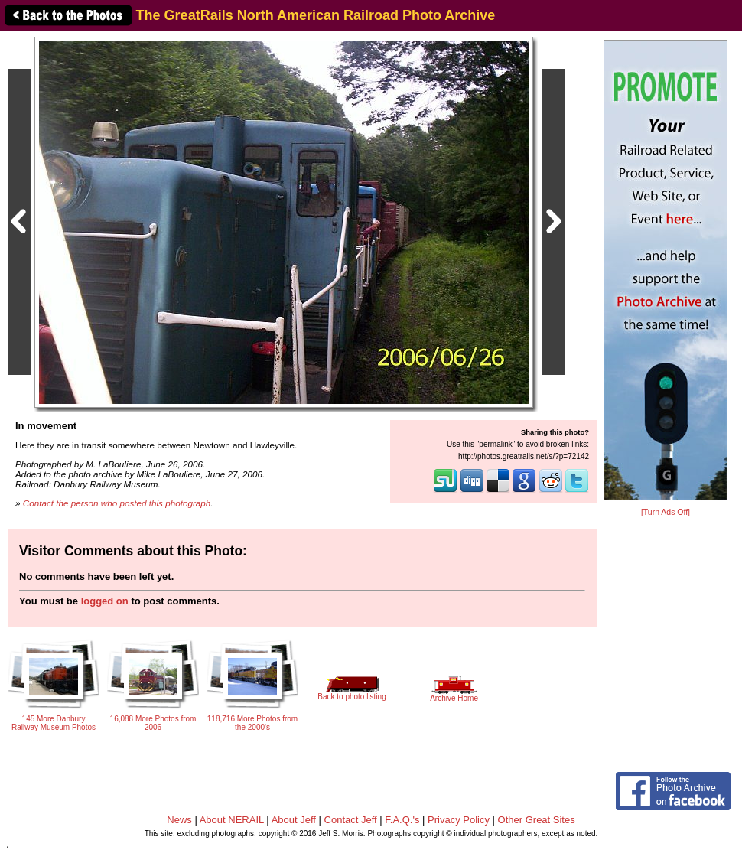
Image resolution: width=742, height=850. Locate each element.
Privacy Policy (459, 820)
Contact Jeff (350, 820)
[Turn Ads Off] (665, 512)
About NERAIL (232, 820)
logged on (105, 601)
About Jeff (294, 820)
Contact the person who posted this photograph (117, 503)
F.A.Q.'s (402, 820)
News (179, 820)
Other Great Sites (536, 820)
